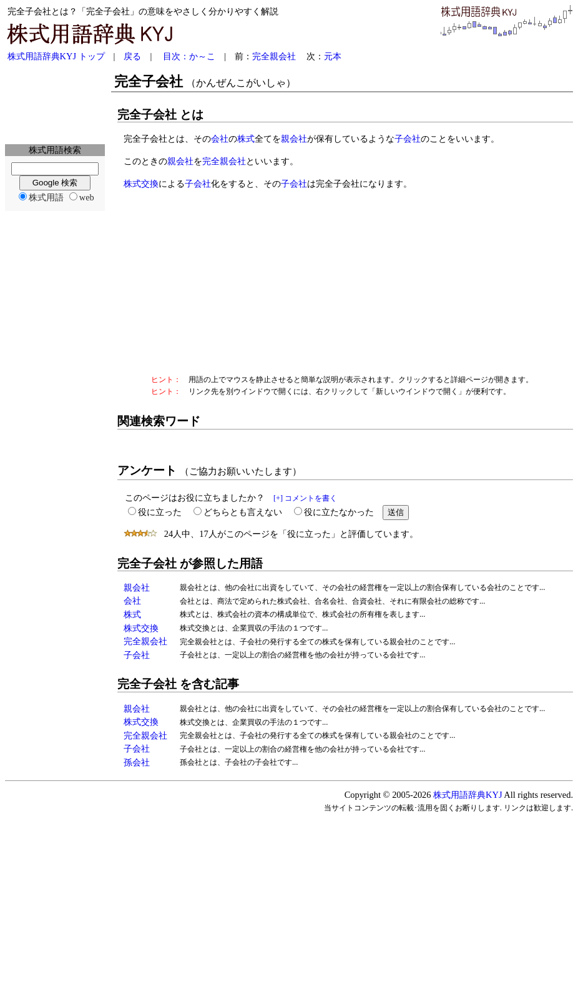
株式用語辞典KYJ (467, 795)
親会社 (294, 139)
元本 (332, 56)
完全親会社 (274, 56)
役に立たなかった (339, 512)
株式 (246, 139)
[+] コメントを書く (305, 498)
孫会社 (137, 762)
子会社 (407, 139)
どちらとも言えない (242, 512)
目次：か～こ (189, 56)
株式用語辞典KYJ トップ (56, 56)
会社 (219, 139)
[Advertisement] (55, 104)
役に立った (160, 512)
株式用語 (46, 197)
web (86, 197)
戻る (132, 56)
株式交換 (141, 184)
